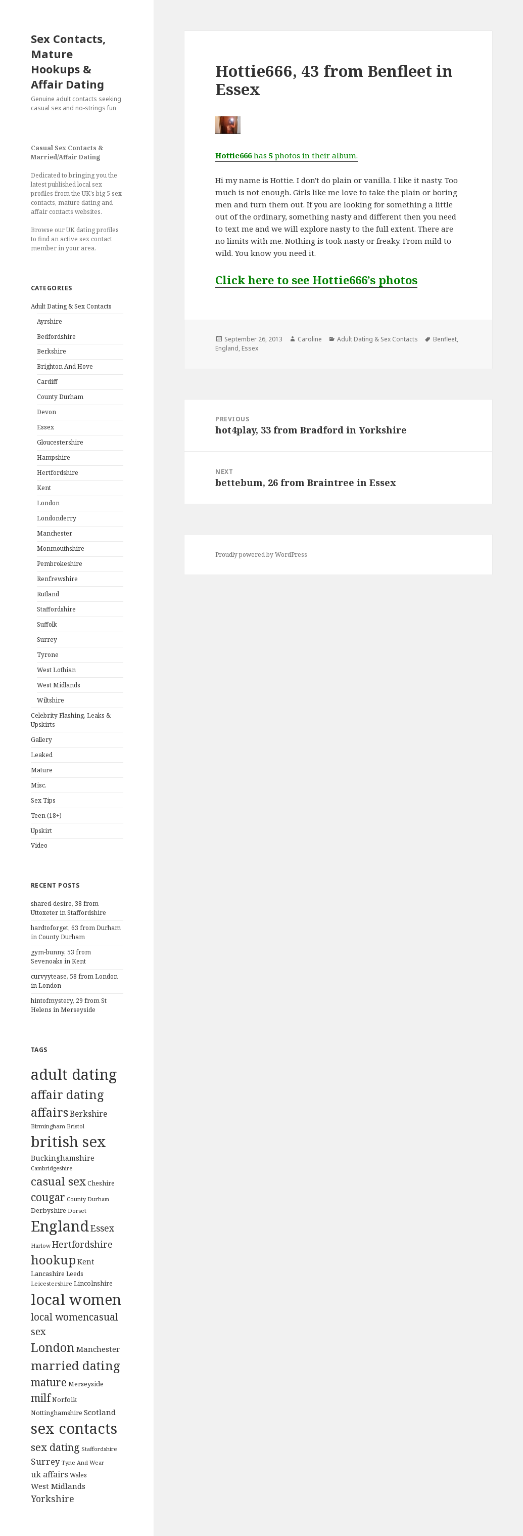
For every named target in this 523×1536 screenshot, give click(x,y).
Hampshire (53, 457)
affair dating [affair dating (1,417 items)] (67, 1094)
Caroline (310, 339)
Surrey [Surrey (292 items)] (45, 1461)
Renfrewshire (57, 579)
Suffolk (47, 624)
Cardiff (47, 381)
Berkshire (51, 351)
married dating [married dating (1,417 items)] (75, 1365)
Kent (44, 488)
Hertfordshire (57, 472)
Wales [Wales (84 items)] (78, 1475)
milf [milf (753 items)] (41, 1398)
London (48, 503)
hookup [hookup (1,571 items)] (53, 1259)
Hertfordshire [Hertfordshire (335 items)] (82, 1244)
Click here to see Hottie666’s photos (316, 279)
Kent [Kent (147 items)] (85, 1261)
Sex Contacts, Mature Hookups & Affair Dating (68, 61)
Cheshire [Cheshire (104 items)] (101, 1183)
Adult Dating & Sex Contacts (71, 306)
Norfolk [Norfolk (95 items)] (64, 1399)
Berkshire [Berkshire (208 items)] (88, 1113)
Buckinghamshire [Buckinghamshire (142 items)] (62, 1158)
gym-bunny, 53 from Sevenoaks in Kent (61, 957)
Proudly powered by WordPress (261, 554)
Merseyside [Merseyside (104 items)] (86, 1383)
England (227, 348)
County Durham (60, 396)
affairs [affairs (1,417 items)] (49, 1112)
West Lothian (56, 670)
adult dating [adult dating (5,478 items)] (74, 1074)
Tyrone (48, 654)
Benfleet (445, 339)
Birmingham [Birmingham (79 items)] (48, 1126)
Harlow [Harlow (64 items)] (41, 1245)
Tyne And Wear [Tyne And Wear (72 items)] (83, 1462)
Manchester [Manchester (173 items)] (98, 1349)
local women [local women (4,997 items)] (76, 1299)
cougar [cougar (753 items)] (48, 1197)
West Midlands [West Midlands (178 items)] (58, 1486)
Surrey (47, 639)
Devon (46, 412)
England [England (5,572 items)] (60, 1226)
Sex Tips (43, 800)
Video (39, 845)
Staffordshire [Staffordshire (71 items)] (99, 1449)
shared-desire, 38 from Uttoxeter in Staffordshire (68, 908)
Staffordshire (56, 609)
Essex (45, 427)
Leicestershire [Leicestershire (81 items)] (51, 1283)
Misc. (38, 785)
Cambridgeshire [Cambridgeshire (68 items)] (51, 1168)
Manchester (54, 533)
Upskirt (41, 830)
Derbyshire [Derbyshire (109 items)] (48, 1210)
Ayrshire (49, 321)
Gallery (41, 739)
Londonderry (56, 518)
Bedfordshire (56, 336)
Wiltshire (50, 700)
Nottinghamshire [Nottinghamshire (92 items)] (56, 1413)
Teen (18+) (46, 815)
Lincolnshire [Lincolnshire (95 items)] (93, 1283)
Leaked (42, 755)
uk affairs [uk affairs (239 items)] (49, 1474)
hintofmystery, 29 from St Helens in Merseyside (69, 1005)
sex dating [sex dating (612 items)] (55, 1447)
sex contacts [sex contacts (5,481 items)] (74, 1428)
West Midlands (58, 685)
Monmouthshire (60, 548)
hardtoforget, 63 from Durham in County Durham (76, 932)
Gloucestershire (60, 442)
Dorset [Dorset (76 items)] (77, 1210)
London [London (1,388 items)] (53, 1347)
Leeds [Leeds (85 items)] (74, 1273)
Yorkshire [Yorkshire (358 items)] (52, 1499)
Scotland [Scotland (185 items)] (100, 1412)
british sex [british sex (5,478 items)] (68, 1141)
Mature (42, 770)
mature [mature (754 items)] (49, 1382)
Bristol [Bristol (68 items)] (75, 1126)
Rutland (48, 594)
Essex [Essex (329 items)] (102, 1228)
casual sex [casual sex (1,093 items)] (58, 1181)
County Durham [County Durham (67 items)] (88, 1199)
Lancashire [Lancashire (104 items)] (48, 1273)
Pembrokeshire (59, 563)
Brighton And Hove (65, 366)
